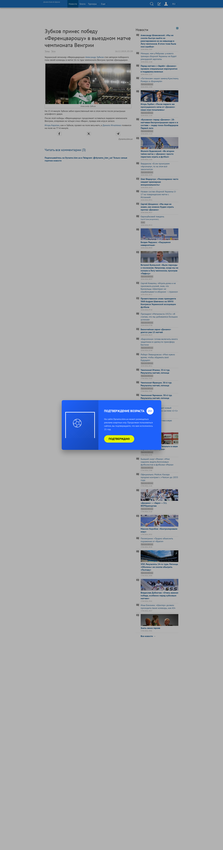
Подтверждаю (119, 438)
